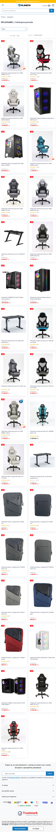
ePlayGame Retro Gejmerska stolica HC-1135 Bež (12, 477)
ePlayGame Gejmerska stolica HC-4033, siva (13, 386)
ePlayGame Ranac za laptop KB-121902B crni (12, 522)
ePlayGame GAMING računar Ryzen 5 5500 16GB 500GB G (13, 703)
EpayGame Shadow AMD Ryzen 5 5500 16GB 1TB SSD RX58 (42, 658)
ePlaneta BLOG (15, 778)
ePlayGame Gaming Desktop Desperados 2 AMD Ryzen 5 (42, 119)
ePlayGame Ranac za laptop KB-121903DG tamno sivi (42, 568)
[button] (45, 5)
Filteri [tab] (3, 29)
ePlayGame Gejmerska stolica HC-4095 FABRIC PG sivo (12, 209)
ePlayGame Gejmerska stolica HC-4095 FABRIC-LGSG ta (12, 432)
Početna (3, 17)
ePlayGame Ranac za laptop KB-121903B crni (41, 522)
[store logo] (24, 5)
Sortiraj (30, 35)
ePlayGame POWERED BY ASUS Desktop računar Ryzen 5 (12, 298)
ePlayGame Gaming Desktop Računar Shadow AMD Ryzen (40, 298)
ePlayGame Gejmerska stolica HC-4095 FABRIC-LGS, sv (12, 73)
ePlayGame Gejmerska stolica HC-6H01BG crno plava (42, 341)
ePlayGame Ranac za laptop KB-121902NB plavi (42, 613)
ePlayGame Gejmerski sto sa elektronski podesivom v (12, 341)
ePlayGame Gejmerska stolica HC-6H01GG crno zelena (42, 386)
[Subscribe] (50, 773)
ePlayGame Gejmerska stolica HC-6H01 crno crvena (41, 73)
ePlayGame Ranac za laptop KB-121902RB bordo (13, 658)
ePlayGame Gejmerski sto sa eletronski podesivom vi (41, 477)
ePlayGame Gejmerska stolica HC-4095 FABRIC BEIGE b (12, 119)
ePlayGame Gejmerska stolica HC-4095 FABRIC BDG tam (41, 255)
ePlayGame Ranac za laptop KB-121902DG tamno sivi (13, 568)
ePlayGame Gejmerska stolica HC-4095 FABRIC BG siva (41, 209)
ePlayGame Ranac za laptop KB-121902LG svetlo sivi (13, 613)
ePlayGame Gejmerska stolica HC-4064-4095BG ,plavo (41, 164)
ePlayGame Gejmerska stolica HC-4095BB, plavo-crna (42, 432)
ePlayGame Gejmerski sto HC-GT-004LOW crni (13, 255)
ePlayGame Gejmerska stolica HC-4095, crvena (12, 749)
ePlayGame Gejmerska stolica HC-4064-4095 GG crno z (41, 703)
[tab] (28, 785)
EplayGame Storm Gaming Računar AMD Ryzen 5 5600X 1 (12, 164)
